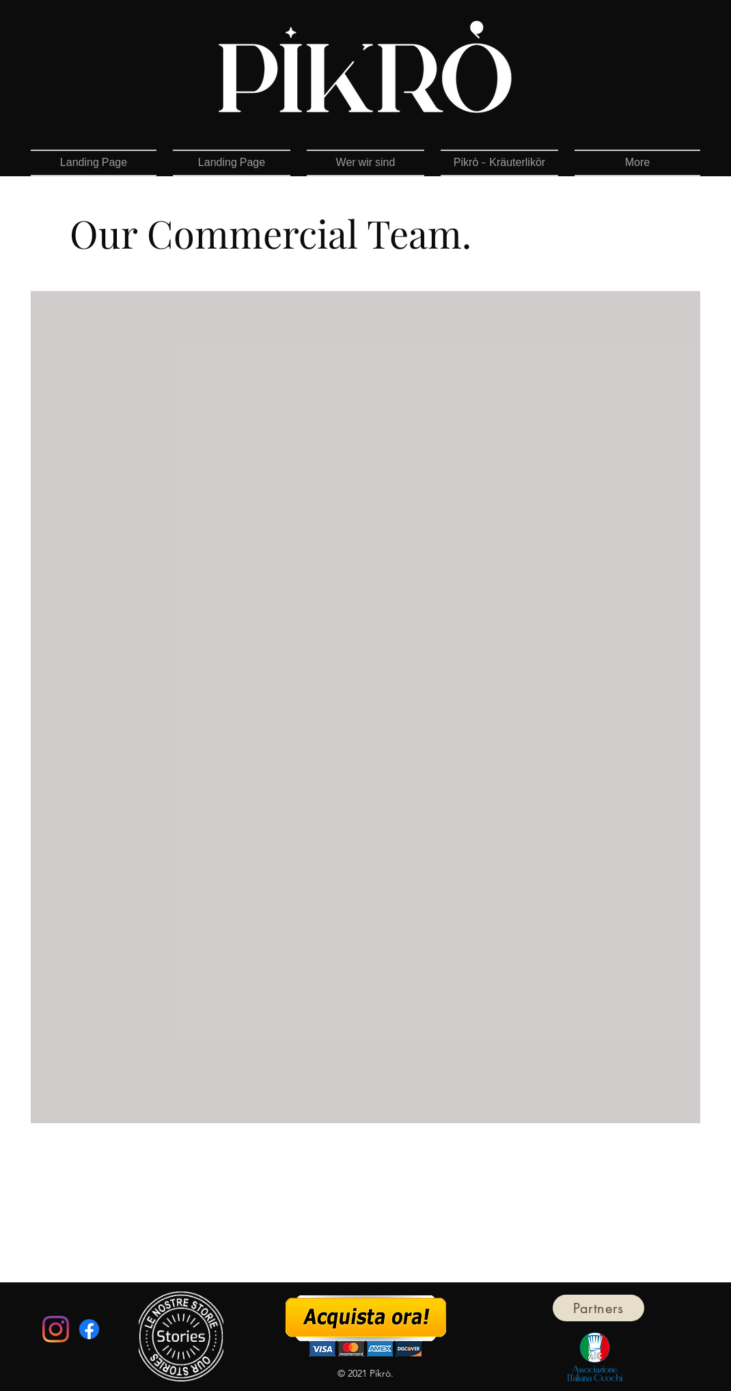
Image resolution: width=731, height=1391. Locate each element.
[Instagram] (55, 1329)
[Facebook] (89, 1329)
